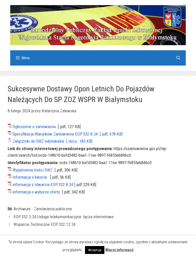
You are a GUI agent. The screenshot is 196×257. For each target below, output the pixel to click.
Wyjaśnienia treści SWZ (33, 170)
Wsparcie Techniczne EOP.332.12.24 (45, 224)
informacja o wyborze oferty (36, 191)
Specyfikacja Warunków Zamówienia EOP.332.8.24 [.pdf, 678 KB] (67, 134)
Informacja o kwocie (30, 177)
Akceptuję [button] (94, 250)
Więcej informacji (119, 250)
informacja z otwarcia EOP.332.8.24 (43, 184)
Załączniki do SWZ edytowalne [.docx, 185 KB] (52, 141)
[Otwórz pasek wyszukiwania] (178, 58)
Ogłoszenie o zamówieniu (34, 126)
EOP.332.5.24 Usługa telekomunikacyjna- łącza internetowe (64, 216)
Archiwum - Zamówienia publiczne (43, 208)
